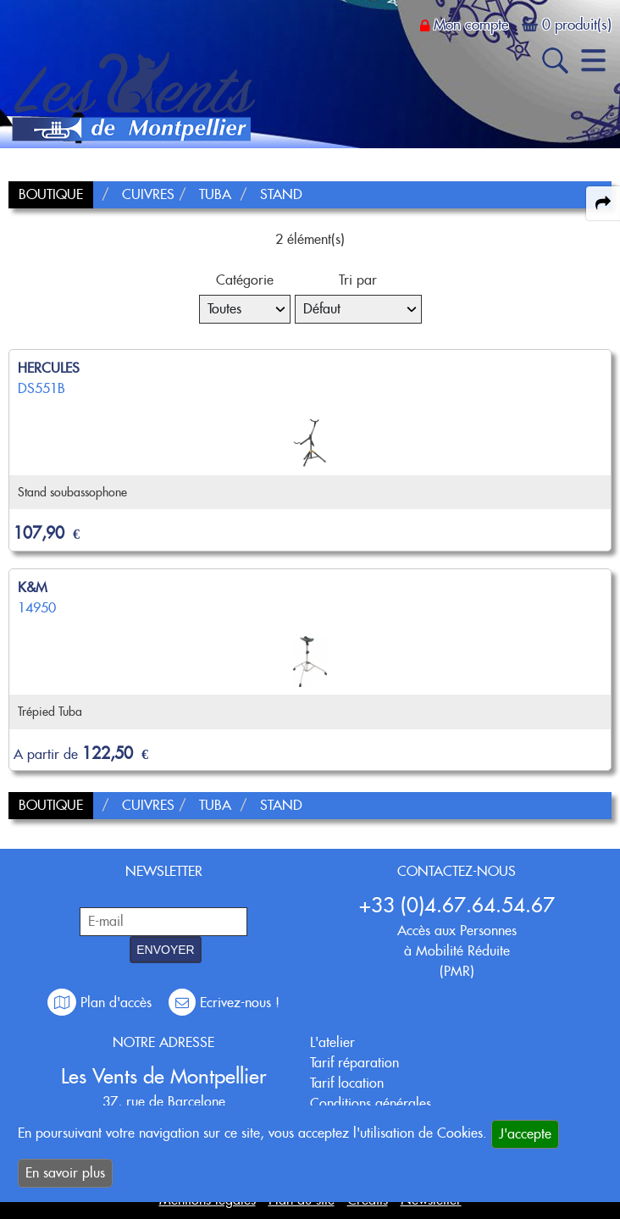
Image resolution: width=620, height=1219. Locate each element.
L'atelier (332, 1042)
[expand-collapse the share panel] (603, 203)
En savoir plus (65, 1173)
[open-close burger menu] (593, 61)
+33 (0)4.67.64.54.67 (457, 905)
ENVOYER (165, 949)
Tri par (358, 280)
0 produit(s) (577, 24)
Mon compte (471, 24)
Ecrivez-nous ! (224, 1002)
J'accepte (525, 1134)
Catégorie (245, 280)
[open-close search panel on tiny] (555, 61)
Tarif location (347, 1083)
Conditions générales (370, 1103)
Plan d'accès (101, 1002)
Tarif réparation (354, 1063)
